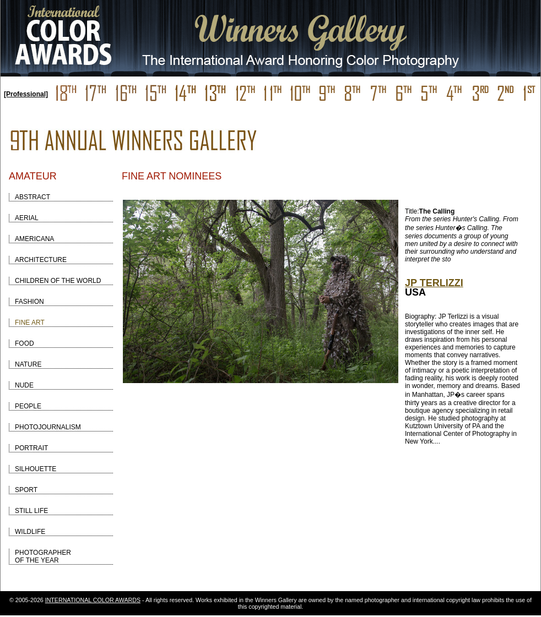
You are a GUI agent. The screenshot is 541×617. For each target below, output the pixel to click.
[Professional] (26, 94)
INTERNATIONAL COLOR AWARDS (92, 600)
